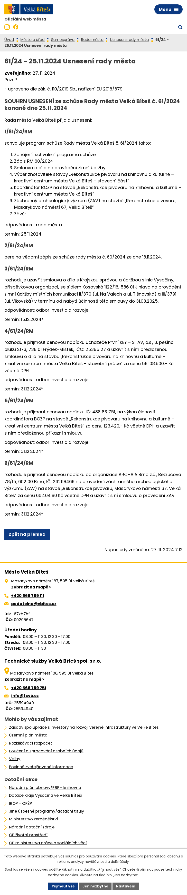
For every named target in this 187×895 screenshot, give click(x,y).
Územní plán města (28, 735)
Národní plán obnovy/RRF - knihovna (45, 787)
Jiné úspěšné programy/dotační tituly (46, 811)
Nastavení (125, 886)
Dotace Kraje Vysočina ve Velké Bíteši (45, 795)
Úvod (9, 39)
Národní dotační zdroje (32, 827)
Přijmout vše (63, 886)
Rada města (92, 39)
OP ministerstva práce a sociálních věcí (48, 843)
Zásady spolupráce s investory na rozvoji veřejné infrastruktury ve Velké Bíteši (84, 727)
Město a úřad (32, 39)
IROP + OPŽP (20, 803)
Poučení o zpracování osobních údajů (46, 751)
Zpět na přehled (27, 534)
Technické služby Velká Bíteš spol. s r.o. (52, 660)
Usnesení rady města (129, 39)
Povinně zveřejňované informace (41, 767)
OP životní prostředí (28, 835)
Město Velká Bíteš (26, 571)
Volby (14, 759)
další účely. (120, 861)
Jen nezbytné (95, 886)
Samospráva (63, 39)
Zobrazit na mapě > (31, 587)
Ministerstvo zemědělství (33, 819)
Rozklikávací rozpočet (30, 743)
